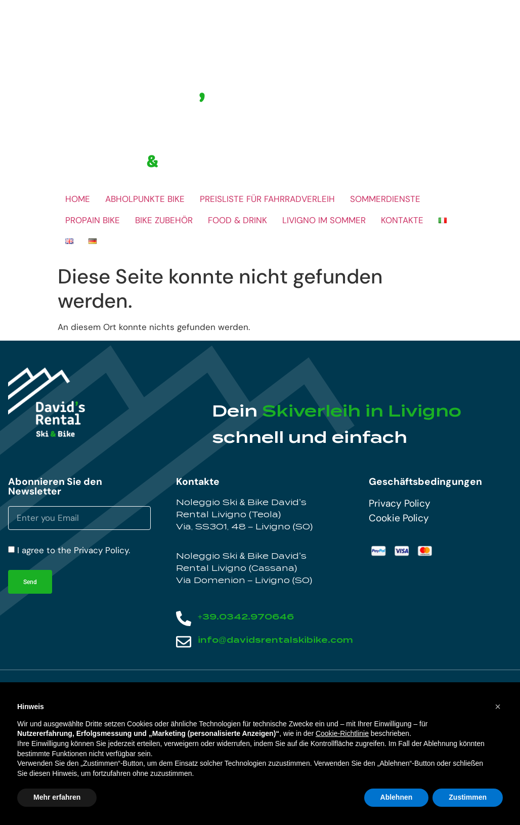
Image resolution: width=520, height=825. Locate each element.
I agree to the (73, 550)
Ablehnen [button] (396, 797)
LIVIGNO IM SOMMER (324, 220)
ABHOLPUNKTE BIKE (145, 198)
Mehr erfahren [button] (56, 797)
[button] (498, 706)
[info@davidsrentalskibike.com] (183, 641)
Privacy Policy (399, 503)
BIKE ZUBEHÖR (164, 220)
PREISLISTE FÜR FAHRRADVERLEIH (267, 198)
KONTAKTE (402, 220)
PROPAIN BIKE (92, 220)
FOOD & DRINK (237, 220)
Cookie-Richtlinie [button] (342, 733)
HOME (77, 198)
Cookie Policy (399, 518)
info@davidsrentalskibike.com (275, 640)
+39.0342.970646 (246, 617)
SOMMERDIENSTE (385, 198)
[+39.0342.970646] (183, 618)
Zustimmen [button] (468, 797)
